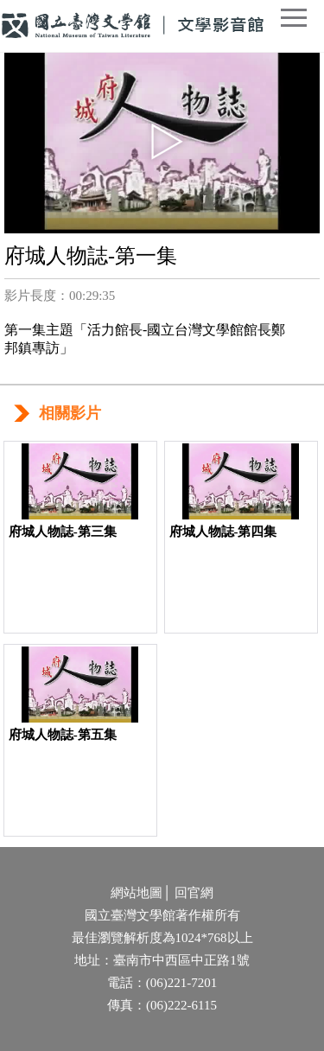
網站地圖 (136, 893)
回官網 (194, 893)
